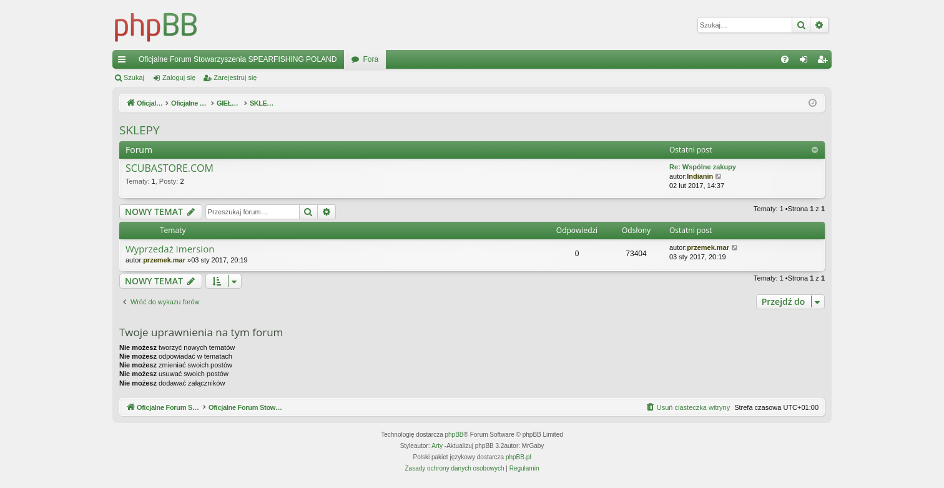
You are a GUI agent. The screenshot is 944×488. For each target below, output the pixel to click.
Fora (370, 59)
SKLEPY (139, 130)
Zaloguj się (178, 77)
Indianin (700, 176)
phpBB (454, 434)
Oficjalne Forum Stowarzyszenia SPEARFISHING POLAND (238, 59)
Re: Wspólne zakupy (702, 167)
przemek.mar (164, 260)
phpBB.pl (518, 457)
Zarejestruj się (235, 77)
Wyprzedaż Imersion (169, 249)
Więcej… (124, 62)
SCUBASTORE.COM (169, 168)
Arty (437, 445)
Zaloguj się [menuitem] (806, 62)
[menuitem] (784, 59)
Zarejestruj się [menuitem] (825, 62)
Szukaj (134, 77)
